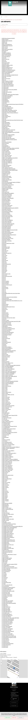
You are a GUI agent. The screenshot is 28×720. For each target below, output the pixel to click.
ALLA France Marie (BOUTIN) (7, 584)
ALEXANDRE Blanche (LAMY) (7, 532)
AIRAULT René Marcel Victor (7, 406)
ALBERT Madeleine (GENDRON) (7, 456)
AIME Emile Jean (5, 260)
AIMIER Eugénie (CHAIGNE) (7, 325)
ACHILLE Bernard (5, 105)
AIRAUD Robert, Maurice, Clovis (7, 362)
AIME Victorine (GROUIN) (6, 210)
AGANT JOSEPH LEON (6, 151)
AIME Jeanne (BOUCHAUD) (7, 194)
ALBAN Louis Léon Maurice (6, 445)
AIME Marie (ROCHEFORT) (6, 233)
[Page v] (21, 32)
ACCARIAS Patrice (5, 88)
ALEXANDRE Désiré (5, 542)
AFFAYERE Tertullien (5, 150)
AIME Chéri (4, 254)
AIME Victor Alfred (5, 316)
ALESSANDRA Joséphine (6, 522)
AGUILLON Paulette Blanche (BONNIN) (8, 168)
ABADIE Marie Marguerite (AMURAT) (8, 38)
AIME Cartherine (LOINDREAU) (7, 220)
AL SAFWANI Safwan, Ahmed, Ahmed (8, 428)
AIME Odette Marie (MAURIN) (7, 225)
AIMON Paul (4, 344)
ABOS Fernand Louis (5, 59)
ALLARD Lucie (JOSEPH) (6, 627)
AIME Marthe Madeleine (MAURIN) (8, 223)
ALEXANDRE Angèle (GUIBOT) (7, 531)
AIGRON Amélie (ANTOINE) (7, 179)
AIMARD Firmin (4, 190)
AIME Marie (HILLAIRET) (6, 214)
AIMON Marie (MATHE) (6, 331)
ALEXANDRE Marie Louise (6, 547)
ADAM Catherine (5, 115)
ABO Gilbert (4, 51)
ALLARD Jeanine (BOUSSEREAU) (8, 620)
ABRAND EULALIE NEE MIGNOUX (8, 71)
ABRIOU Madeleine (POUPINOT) (7, 81)
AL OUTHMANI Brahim (6, 427)
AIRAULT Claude (5, 393)
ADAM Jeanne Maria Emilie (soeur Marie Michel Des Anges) (12, 120)
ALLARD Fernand (5, 645)
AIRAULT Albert (5, 387)
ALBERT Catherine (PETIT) (6, 464)
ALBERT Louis (4, 488)
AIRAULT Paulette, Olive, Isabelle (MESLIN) (9, 376)
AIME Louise (4, 292)
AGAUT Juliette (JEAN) (6, 154)
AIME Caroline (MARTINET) (7, 221)
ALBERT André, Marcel (6, 471)
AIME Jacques (4, 275)
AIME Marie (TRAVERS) (6, 239)
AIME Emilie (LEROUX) (6, 218)
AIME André (4, 249)
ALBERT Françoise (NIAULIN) (7, 462)
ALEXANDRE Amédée (6, 538)
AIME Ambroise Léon (5, 248)
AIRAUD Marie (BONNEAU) (6, 347)
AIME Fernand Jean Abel (6, 264)
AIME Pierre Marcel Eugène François (8, 306)
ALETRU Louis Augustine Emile (7, 525)
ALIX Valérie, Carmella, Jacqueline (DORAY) (9, 564)
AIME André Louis (5, 250)
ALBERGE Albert (5, 449)
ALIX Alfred (4, 572)
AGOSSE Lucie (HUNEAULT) (7, 161)
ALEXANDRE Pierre (5, 549)
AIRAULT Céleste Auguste (6, 392)
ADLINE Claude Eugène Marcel (7, 131)
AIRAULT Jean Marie (5, 398)
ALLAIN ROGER (4, 599)
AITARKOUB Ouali (5, 416)
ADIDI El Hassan (5, 127)
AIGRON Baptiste (5, 181)
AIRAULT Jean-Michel (6, 399)
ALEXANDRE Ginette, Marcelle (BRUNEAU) (9, 527)
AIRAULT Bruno (4, 390)
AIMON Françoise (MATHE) (6, 329)
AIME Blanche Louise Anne (6, 253)
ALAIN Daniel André (5, 434)
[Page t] (17, 32)
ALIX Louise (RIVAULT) (6, 571)
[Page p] (9, 32)
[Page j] (21, 30)
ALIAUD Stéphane (5, 556)
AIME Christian (4, 255)
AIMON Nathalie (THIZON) (6, 334)
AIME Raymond (5, 309)
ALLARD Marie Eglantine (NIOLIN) (8, 631)
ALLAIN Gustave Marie (6, 593)
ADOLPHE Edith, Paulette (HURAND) (8, 134)
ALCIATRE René (5, 515)
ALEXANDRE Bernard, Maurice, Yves (8, 539)
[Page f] (13, 30)
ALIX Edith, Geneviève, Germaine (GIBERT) (9, 567)
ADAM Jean (4, 118)
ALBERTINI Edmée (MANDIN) (7, 503)
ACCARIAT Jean (5, 90)
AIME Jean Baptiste (5, 282)
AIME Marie (4, 294)
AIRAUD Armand (5, 354)
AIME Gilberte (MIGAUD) (6, 227)
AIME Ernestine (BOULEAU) (7, 195)
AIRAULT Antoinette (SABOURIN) (8, 382)
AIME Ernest (4, 261)
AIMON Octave (4, 343)
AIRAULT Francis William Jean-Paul (8, 394)
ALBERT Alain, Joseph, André (7, 470)
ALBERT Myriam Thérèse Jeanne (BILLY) (9, 453)
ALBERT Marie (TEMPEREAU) (7, 467)
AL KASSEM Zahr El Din (6, 425)
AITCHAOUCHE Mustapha (6, 417)
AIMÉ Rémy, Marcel (5, 320)
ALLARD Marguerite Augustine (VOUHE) (9, 637)
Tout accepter (8, 717)
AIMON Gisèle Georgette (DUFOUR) (8, 328)
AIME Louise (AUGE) (5, 192)
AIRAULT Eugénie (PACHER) (7, 378)
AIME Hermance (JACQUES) (7, 215)
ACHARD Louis (4, 93)
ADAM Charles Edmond (6, 116)
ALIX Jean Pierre (5, 577)
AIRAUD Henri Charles (6, 356)
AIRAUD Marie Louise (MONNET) (7, 351)
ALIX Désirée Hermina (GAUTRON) (8, 566)
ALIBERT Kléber (4, 561)
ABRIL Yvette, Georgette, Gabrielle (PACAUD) (10, 74)
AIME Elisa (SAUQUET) (6, 236)
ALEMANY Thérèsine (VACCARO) (8, 519)
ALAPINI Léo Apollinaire (6, 439)
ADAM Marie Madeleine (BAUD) (7, 107)
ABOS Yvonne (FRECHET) (6, 55)
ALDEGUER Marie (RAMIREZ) (7, 516)
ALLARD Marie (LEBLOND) (6, 630)
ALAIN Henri (4, 436)
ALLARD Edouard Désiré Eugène (7, 643)
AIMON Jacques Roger (6, 338)
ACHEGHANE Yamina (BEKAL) (7, 95)
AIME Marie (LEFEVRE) (6, 217)
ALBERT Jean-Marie (5, 484)
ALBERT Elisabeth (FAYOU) (6, 455)
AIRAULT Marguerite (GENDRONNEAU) (9, 372)
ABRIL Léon (4, 79)
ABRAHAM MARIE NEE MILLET (7, 67)
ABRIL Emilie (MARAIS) (6, 73)
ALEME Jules (4, 521)
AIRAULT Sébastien (5, 408)
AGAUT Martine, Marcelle (6, 156)
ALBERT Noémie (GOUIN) (6, 458)
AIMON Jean (4, 339)
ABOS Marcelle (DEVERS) (6, 54)
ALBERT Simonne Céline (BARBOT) (8, 450)
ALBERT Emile (4, 473)
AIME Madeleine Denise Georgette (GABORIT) (10, 207)
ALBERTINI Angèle (5, 504)
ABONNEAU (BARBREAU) (6, 53)
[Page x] (26, 32)
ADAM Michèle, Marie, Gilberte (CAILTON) (9, 110)
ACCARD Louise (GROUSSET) (7, 83)
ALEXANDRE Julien (5, 545)
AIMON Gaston (4, 337)
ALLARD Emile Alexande (6, 644)
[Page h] (17, 30)
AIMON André (4, 336)
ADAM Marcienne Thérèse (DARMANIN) (9, 111)
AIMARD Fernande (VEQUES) (7, 188)
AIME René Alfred (5, 312)
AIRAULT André (5, 389)
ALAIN (3, 438)
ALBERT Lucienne (5, 491)
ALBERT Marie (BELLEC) (6, 451)
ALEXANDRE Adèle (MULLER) (7, 534)
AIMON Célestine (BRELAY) (7, 327)
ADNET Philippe (4, 133)
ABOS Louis (4, 60)
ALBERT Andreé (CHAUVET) (7, 454)
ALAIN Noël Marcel (5, 437)
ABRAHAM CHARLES (5, 66)
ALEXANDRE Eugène (5, 543)
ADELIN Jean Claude (5, 124)
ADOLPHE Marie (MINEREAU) (7, 135)
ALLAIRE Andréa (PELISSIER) (7, 602)
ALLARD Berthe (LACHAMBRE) (7, 628)
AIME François (4, 266)
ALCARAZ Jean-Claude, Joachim (8, 514)
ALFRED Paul (4, 553)
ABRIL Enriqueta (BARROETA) (7, 72)
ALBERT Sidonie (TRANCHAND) (7, 469)
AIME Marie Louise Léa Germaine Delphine (9, 297)
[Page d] (9, 30)
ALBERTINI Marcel (5, 506)
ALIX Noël (3, 583)
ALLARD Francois (5, 647)
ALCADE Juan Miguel (5, 512)
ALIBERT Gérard (5, 560)
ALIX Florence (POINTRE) (6, 570)
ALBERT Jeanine (5, 483)
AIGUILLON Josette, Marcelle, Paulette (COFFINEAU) (11, 182)
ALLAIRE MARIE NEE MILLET (7, 611)
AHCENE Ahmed (5, 175)
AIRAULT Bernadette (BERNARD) (8, 366)
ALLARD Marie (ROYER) (6, 632)
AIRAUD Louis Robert (5, 361)
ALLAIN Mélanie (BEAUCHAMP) (7, 588)
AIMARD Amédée (5, 189)
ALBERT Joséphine (5, 487)
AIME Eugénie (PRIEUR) (6, 231)
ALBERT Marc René (5, 492)
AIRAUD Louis (4, 360)
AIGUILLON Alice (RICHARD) (7, 183)
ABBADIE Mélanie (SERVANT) (7, 40)
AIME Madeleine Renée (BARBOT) (8, 193)
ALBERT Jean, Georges (6, 482)
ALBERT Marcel (4, 493)
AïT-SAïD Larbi (4, 419)
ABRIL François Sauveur (6, 78)
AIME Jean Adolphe (5, 281)
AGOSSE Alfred (5, 164)
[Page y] (13, 34)
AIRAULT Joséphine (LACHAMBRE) (8, 373)
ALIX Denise (4, 576)
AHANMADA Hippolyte (6, 173)
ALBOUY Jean (4, 510)
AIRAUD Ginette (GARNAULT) (7, 348)
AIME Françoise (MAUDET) (6, 222)
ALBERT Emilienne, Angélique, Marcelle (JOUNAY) (10, 460)
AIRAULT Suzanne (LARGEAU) (7, 375)
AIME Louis (4, 289)
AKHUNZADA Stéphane (6, 422)
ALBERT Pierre (4, 498)
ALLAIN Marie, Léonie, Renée (7, 595)
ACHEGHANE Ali (5, 99)
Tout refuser (14, 717)
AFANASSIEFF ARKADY (6, 146)
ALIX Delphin (4, 575)
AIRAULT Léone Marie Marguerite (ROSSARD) (10, 381)
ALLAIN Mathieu (5, 597)
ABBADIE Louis (4, 42)
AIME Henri (4, 272)
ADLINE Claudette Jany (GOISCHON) (8, 129)
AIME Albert (4, 244)
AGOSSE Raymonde (5, 166)
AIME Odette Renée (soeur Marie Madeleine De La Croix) (12, 300)
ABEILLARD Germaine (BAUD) (7, 49)
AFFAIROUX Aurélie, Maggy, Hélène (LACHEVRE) (10, 148)
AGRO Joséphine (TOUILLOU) (7, 167)
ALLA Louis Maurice (5, 586)
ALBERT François (5, 476)
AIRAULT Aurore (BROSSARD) (7, 367)
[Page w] (24, 32)
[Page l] (26, 30)
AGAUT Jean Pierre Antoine (7, 155)
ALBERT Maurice (5, 495)
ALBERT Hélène (4, 480)
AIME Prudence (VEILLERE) (7, 240)
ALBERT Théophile (5, 500)
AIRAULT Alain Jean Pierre (6, 386)
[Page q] (11, 32)
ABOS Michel (4, 61)
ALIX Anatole (4, 573)
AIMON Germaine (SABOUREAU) (8, 332)
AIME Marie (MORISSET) (6, 228)
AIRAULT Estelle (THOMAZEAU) (7, 383)
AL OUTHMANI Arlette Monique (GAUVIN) (9, 426)
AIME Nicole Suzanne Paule (7, 299)
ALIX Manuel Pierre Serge (6, 582)
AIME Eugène (4, 262)
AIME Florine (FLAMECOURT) (7, 205)
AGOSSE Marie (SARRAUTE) (7, 162)
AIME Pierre (4, 301)
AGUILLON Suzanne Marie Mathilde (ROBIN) (10, 170)
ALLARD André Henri (5, 639)
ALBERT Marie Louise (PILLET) (7, 465)
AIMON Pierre (4, 345)
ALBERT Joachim (5, 486)
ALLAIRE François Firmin (6, 606)
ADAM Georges (5, 117)
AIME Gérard (4, 271)
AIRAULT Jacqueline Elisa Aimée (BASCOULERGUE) (11, 365)
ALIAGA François (5, 555)
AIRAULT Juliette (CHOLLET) (7, 370)
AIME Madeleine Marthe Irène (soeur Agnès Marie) (11, 293)
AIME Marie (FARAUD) (6, 204)
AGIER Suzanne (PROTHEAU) (7, 159)
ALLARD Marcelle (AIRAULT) (7, 614)
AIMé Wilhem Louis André (6, 323)
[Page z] (15, 34)
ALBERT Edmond (5, 472)
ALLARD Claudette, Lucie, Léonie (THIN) (9, 636)
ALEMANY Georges (5, 520)
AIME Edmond (4, 257)
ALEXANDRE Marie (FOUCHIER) (7, 530)
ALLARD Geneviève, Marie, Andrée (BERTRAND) (10, 617)
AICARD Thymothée (5, 178)
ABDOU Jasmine (5, 46)
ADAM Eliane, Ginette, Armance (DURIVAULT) (10, 112)
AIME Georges (4, 270)
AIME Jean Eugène (5, 283)
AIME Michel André (5, 298)
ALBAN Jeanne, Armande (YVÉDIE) (8, 444)
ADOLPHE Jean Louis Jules (6, 137)
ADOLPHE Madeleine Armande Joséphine (9, 139)
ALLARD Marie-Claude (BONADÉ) (8, 619)
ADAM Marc (4, 121)
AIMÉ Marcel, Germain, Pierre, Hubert (8, 317)
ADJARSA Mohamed (5, 128)
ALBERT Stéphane (5, 499)
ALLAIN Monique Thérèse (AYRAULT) (8, 587)
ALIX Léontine (4, 581)
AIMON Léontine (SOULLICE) (7, 333)
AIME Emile (4, 259)
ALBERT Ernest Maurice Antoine (7, 475)
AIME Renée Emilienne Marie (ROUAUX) (9, 234)
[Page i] (19, 30)
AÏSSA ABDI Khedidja (5, 412)
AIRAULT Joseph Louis (6, 401)
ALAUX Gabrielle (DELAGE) (7, 442)
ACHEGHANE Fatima (5, 101)
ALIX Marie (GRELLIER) (6, 569)
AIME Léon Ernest (5, 288)
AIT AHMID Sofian (5, 414)
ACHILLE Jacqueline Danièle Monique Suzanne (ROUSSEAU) (12, 104)
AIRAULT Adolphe (5, 384)
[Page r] (13, 32)
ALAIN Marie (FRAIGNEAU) (6, 430)
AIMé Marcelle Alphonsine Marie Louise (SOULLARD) (11, 321)
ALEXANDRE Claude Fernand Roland (8, 541)
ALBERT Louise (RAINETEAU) (7, 466)
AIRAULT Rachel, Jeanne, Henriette (8, 405)
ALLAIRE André (4, 604)
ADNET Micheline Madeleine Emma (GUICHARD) (10, 132)
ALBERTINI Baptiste (5, 505)
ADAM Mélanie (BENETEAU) (7, 109)
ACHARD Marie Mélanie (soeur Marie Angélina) (10, 94)
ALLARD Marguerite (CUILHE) (7, 621)
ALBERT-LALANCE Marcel (6, 508)
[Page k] (24, 30)
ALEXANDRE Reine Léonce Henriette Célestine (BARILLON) (12, 526)
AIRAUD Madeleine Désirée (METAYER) (9, 350)
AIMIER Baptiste (5, 326)
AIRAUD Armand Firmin (6, 355)
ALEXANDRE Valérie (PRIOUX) (7, 536)
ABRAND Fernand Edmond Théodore (8, 70)
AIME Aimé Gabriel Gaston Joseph (8, 243)
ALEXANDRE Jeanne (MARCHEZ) (8, 533)
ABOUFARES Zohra (5, 63)
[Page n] (4, 32)
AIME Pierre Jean (5, 305)
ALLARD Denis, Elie (5, 641)
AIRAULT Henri (4, 395)
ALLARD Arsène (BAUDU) (6, 616)
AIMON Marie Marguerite (6, 342)
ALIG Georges (4, 563)
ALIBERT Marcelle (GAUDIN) (7, 558)
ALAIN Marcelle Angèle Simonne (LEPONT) (9, 432)
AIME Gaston (4, 267)
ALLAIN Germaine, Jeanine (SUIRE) (8, 591)
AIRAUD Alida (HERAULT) (6, 349)
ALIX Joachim (4, 578)
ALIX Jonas (4, 580)
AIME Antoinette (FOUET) (6, 206)
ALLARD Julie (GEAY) (5, 625)
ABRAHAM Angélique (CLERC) (7, 65)
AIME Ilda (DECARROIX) (6, 200)
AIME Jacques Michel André (7, 276)
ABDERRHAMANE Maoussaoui (7, 45)
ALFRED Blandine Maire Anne (7, 552)
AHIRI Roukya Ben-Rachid (6, 176)
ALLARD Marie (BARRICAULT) (7, 615)
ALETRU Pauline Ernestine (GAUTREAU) (9, 523)
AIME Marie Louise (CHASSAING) (8, 198)
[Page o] (6, 32)
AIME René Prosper (5, 314)
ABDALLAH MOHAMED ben (7, 44)
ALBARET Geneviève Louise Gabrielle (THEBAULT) (11, 447)
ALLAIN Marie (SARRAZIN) (6, 589)
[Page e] (11, 30)
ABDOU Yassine (5, 48)
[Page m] (2, 32)
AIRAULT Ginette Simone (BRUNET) (8, 369)
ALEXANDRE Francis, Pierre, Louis (8, 544)
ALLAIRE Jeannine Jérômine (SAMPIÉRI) (9, 603)
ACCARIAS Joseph (5, 87)
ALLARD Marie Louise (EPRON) (7, 622)
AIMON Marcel (4, 340)
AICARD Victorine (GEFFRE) (7, 177)
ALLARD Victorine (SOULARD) (7, 633)
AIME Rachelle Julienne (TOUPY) (7, 238)
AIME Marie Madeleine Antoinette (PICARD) (9, 229)
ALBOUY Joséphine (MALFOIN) (7, 509)
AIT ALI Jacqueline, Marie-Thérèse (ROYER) (9, 415)
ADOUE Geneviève (5, 143)
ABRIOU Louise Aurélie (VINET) (7, 82)
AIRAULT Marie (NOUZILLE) (7, 377)
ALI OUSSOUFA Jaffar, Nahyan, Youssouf (9, 554)
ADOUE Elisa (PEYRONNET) (7, 142)
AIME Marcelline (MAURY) (6, 226)
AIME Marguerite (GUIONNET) (7, 211)
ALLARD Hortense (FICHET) (7, 624)
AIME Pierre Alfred (5, 304)
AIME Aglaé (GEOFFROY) (6, 209)
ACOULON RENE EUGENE (6, 106)
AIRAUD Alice (4, 353)
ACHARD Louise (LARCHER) (7, 92)
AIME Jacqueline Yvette (6, 273)
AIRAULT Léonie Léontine (6, 403)
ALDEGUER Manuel (5, 517)
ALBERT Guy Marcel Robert (7, 478)
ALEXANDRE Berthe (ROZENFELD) (8, 537)
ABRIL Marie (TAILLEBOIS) (6, 76)
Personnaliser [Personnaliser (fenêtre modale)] (20, 717)
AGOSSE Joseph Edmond (6, 165)
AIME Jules (4, 286)
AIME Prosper (4, 308)
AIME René (4, 310)
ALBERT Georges (5, 477)
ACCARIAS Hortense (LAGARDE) (8, 85)
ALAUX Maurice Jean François (7, 443)
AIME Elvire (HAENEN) (6, 212)
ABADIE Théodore (5, 39)
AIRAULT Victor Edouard (6, 409)
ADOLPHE (4, 140)
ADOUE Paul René (5, 145)
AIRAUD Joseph (5, 358)
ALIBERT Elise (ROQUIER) (6, 559)
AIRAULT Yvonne (5, 410)
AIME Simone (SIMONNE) (6, 237)
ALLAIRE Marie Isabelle (6, 609)
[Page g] (15, 30)
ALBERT (3, 502)
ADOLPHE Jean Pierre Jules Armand (8, 138)
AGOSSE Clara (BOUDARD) (7, 160)
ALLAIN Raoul (4, 598)
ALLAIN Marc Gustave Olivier (7, 594)
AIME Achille (4, 242)
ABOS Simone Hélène (6, 62)
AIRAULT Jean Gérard (6, 397)
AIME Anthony (4, 251)
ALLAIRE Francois (5, 605)
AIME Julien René (5, 287)
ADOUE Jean (4, 144)
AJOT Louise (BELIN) (5, 420)
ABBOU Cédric (4, 43)
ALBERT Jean (4, 481)
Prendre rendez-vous (15, 699)
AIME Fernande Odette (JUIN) (7, 216)
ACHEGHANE (4, 103)
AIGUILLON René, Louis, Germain (8, 184)
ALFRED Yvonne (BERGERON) (7, 550)
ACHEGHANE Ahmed (6, 98)
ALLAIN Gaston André (6, 592)
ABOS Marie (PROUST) (6, 56)
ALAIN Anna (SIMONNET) (6, 433)
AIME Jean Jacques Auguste (7, 284)
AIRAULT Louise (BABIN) (6, 364)
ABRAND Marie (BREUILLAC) (7, 68)
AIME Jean (4, 277)
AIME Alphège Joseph (6, 247)
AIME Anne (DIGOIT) (5, 201)
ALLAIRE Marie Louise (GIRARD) (7, 600)
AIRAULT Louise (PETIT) (6, 379)
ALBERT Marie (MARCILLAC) (7, 461)
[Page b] (4, 30)
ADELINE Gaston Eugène (6, 126)
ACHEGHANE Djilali (5, 100)
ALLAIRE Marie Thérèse (6, 610)
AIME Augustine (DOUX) (6, 203)
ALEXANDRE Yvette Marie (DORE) (8, 528)
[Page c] (6, 30)
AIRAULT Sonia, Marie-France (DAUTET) (9, 371)
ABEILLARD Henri (5, 50)
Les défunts (6, 16)
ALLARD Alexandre (5, 638)
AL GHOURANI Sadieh (6, 423)
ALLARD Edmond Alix (6, 642)
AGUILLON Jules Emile (6, 171)
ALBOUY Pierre (4, 511)
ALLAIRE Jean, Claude (6, 608)
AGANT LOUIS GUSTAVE (6, 153)
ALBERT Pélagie (5, 497)
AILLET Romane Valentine (6, 187)
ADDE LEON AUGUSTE (6, 123)
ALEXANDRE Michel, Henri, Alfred (8, 548)
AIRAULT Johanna (5, 400)
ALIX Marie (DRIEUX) (5, 565)
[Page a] (2, 30)
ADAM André (4, 114)
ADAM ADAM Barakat (6, 122)
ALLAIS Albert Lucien (5, 613)
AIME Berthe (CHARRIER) (6, 196)
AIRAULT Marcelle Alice (6, 404)
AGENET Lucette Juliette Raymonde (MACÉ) (10, 157)
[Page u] (19, 32)
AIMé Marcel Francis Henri (6, 322)
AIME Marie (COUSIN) (6, 199)
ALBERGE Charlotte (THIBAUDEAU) (8, 448)
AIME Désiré (4, 256)
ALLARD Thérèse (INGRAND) (7, 626)
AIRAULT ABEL (4, 411)
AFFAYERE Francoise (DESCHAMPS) (8, 149)
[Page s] (15, 32)
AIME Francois (4, 265)
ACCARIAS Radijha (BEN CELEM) (8, 84)
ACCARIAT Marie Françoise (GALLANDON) (9, 89)
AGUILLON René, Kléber (6, 172)
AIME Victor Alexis (5, 315)
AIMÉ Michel (4, 318)
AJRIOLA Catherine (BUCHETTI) (7, 421)
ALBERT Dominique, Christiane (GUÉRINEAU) (10, 459)
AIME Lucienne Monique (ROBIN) (7, 232)
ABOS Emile (4, 57)
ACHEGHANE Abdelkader (6, 96)
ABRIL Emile (4, 77)
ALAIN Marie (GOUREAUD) (6, 431)
